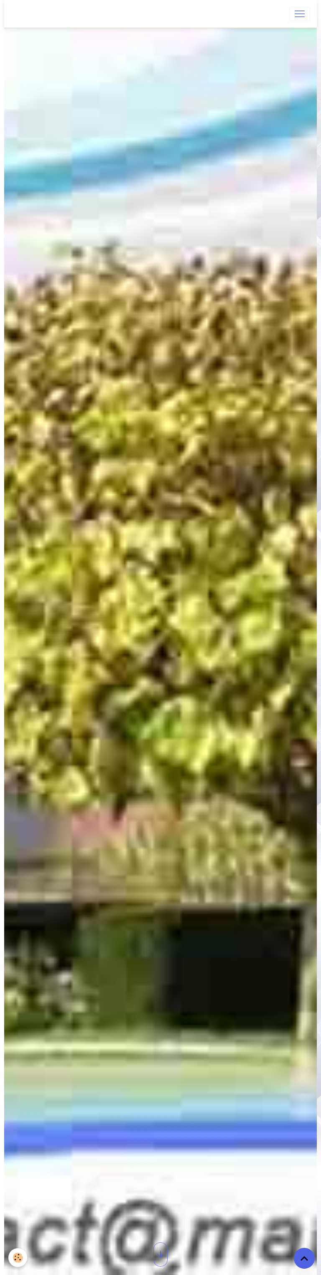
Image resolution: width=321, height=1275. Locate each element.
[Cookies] (17, 1257)
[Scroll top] (304, 1258)
